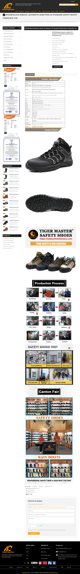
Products (22, 11)
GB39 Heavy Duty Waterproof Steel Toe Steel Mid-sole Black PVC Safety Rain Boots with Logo (14, 168)
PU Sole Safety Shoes (29, 21)
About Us (27, 11)
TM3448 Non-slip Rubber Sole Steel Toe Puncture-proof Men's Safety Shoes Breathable (14, 220)
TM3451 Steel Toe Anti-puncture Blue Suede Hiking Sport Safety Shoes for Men (14, 200)
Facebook (60, 1)
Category (22, 21)
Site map (69, 567)
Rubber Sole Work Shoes (9, 33)
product (27, 551)
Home (16, 11)
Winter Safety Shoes (8, 41)
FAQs (57, 11)
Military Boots (6, 54)
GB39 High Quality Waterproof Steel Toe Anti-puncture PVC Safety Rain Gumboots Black (14, 174)
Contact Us (62, 11)
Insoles (5, 60)
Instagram (67, 1)
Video (39, 11)
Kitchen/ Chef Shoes (8, 38)
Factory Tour (34, 11)
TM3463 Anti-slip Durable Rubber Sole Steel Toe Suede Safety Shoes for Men (14, 194)
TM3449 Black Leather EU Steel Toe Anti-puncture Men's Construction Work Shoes (14, 213)
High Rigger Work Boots (8, 36)
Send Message (34, 533)
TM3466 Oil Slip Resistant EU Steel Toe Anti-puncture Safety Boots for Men (14, 187)
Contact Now (57, 66)
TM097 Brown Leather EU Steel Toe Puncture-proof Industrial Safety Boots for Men (14, 181)
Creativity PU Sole (48, 486)
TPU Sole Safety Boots (8, 49)
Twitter (65, 1)
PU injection (34, 486)
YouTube (63, 1)
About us (27, 548)
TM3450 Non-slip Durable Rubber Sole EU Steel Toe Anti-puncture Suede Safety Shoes (14, 207)
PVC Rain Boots (7, 46)
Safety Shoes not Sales (8, 57)
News (53, 11)
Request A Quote (46, 11)
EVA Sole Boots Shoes (8, 44)
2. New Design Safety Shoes (39, 21)
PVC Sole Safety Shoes (8, 52)
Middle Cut (41, 486)
